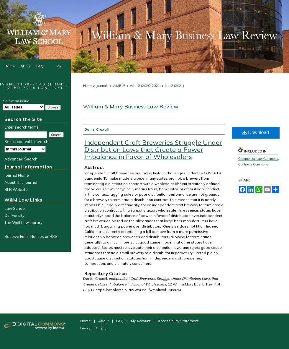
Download (255, 132)
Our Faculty (14, 215)
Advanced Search (20, 159)
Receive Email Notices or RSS (31, 236)
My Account (141, 321)
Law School (15, 208)
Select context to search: (26, 141)
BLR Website (16, 189)
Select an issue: (16, 101)
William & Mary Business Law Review (130, 106)
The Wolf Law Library (23, 222)
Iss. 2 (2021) (174, 86)
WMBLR (119, 86)
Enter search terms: (22, 127)
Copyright (103, 328)
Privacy (85, 328)
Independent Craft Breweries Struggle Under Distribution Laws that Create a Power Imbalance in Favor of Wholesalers (153, 149)
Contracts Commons (253, 164)
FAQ (120, 321)
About (104, 321)
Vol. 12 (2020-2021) (145, 86)
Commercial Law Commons (258, 158)
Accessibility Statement (178, 321)
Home (87, 86)
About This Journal (20, 182)
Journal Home (16, 175)
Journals (102, 86)
